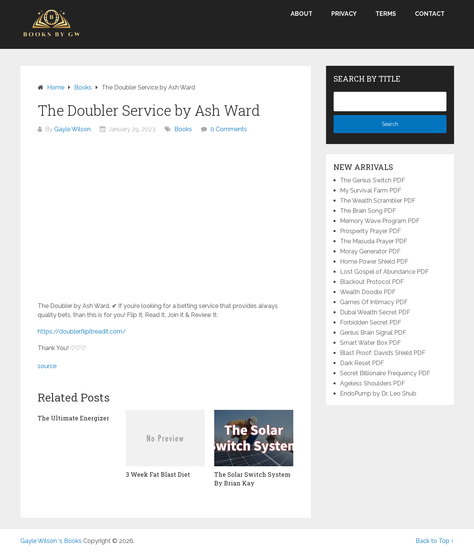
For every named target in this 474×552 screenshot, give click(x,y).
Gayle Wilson (72, 129)
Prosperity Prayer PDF (370, 231)
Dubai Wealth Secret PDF (375, 312)
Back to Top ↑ (435, 540)
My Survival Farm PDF (370, 190)
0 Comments (228, 129)
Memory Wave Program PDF (380, 220)
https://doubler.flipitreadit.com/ (82, 331)
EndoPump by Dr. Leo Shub (378, 393)
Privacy (344, 13)
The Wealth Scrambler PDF (378, 200)
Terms (385, 13)
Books (183, 129)
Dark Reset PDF (362, 363)
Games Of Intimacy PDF (374, 302)
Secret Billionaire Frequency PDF (385, 373)
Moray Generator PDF (370, 251)
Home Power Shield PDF (374, 261)
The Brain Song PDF (368, 210)
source (47, 366)
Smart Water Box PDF (370, 342)
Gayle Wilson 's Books (51, 540)
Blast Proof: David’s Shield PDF (382, 352)
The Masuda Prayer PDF (373, 241)
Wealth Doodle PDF (368, 292)
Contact (430, 13)
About (301, 13)
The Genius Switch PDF (372, 180)
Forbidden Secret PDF (370, 322)
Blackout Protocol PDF (372, 281)
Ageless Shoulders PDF (372, 383)
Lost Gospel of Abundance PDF (384, 271)
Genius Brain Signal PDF (373, 332)
